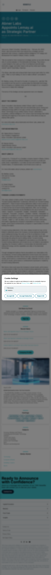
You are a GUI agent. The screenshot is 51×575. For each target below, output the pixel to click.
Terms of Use (37, 283)
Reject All (40, 296)
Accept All (10, 296)
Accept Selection (25, 296)
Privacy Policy (26, 283)
